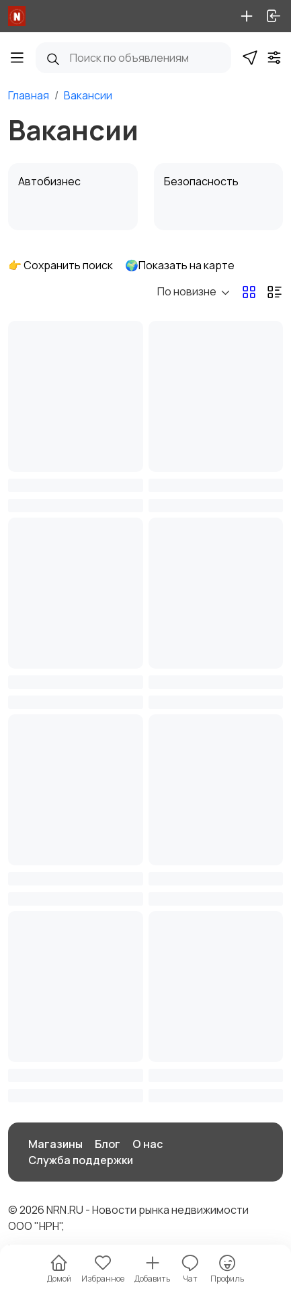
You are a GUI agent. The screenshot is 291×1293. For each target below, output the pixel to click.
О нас (147, 1144)
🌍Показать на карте (180, 265)
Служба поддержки (80, 1160)
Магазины (55, 1144)
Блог (107, 1144)
